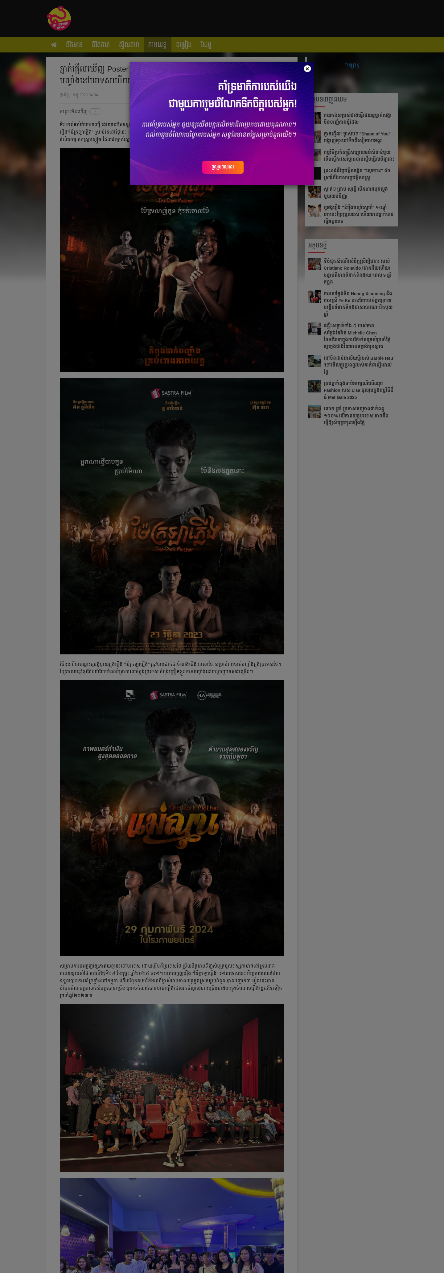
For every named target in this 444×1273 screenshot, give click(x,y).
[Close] (307, 68)
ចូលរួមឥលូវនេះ (223, 166)
